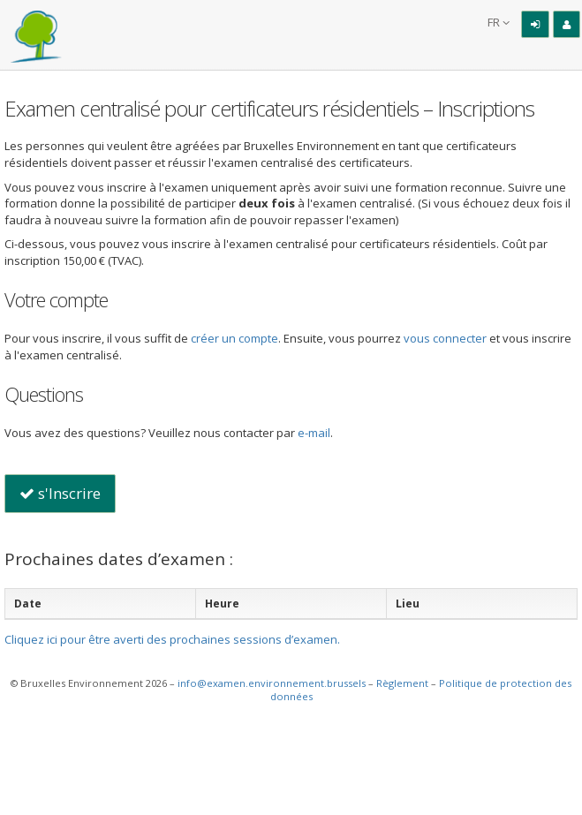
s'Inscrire (60, 493)
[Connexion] (535, 24)
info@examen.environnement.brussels (272, 683)
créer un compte (234, 338)
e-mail (314, 433)
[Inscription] (566, 24)
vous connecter (445, 338)
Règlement (402, 683)
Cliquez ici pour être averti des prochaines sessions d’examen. (172, 639)
